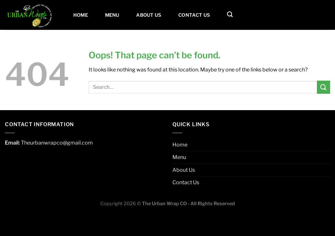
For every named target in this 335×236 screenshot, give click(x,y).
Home (80, 15)
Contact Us (194, 15)
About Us (148, 15)
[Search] (230, 14)
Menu (112, 15)
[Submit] (323, 87)
